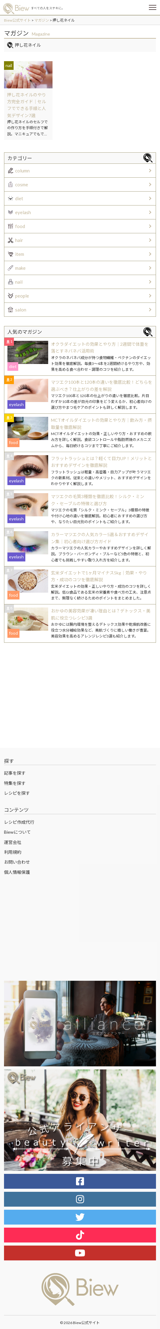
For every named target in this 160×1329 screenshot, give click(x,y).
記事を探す (15, 773)
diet (19, 198)
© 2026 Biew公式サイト (80, 1322)
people (22, 295)
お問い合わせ (17, 862)
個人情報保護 (17, 872)
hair (19, 240)
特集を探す (15, 783)
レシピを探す (17, 793)
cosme (21, 184)
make (20, 268)
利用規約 (12, 852)
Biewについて (17, 832)
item (19, 254)
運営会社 (12, 842)
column (22, 170)
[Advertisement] (80, 695)
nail (19, 282)
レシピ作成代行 (19, 822)
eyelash (23, 212)
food (20, 226)
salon (20, 309)
